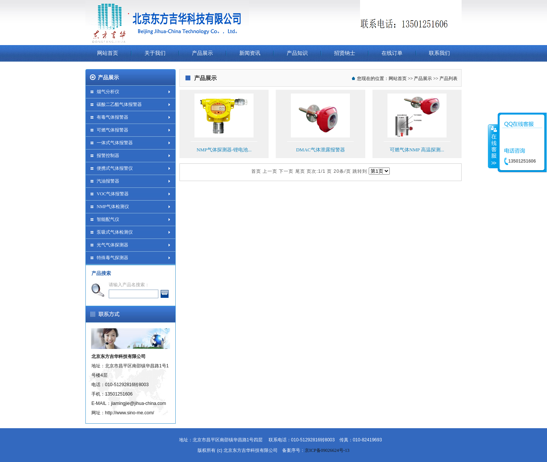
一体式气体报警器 (115, 142)
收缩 (493, 146)
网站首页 (107, 53)
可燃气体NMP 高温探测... (417, 149)
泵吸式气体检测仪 (115, 232)
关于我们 (155, 53)
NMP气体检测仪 (113, 206)
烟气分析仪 (108, 91)
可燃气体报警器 (112, 130)
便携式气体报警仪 (115, 168)
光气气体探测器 (112, 245)
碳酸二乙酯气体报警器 (119, 104)
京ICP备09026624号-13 (327, 450)
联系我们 (439, 53)
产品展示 (202, 53)
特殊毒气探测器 (112, 257)
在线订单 (392, 53)
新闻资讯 (249, 53)
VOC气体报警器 (113, 193)
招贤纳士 (344, 53)
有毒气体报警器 (112, 117)
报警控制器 (108, 155)
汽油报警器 (108, 181)
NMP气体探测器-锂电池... (224, 149)
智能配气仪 (108, 219)
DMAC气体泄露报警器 (320, 149)
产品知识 (297, 53)
